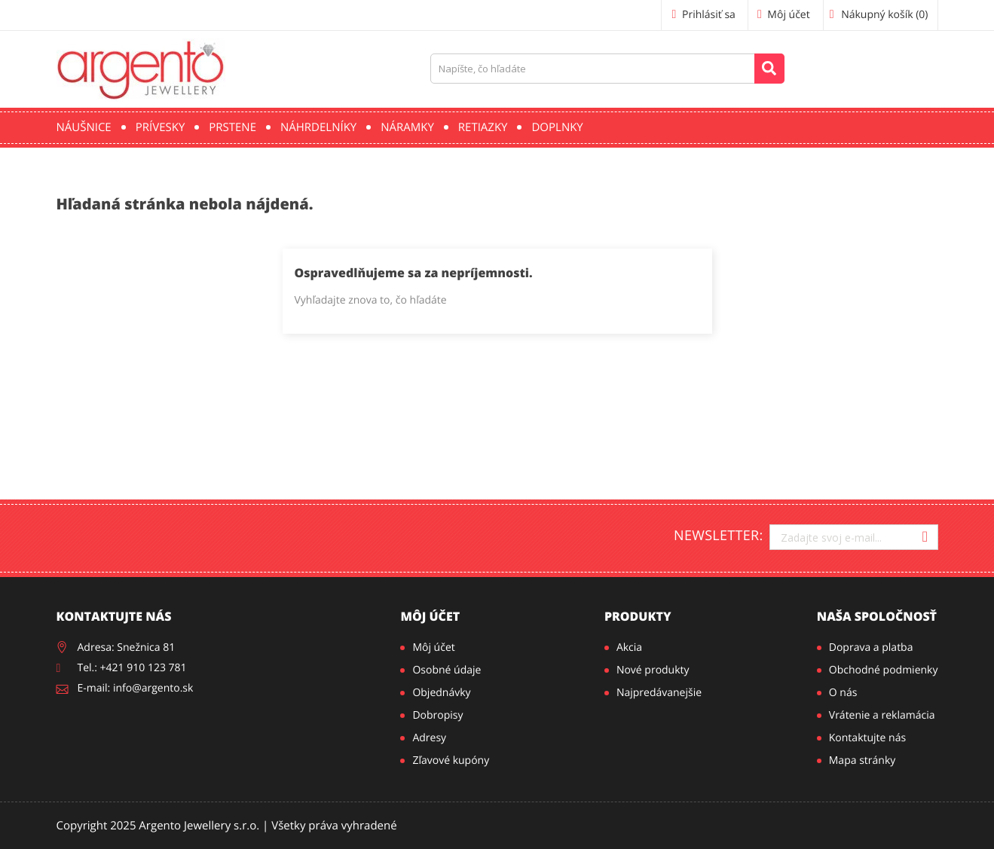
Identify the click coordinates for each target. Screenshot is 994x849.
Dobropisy (437, 715)
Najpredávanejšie (659, 693)
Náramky (407, 127)
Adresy (429, 738)
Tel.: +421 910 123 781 (132, 668)
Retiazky (483, 127)
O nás (843, 693)
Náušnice (84, 127)
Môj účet (430, 616)
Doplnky (557, 127)
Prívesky (160, 127)
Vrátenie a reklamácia (882, 715)
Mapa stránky (862, 760)
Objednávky (441, 693)
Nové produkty (653, 670)
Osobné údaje (446, 670)
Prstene (232, 127)
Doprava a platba (871, 647)
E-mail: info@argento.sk (136, 688)
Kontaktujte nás (867, 738)
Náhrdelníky (318, 127)
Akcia (629, 647)
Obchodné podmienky (883, 670)
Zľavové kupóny (450, 760)
